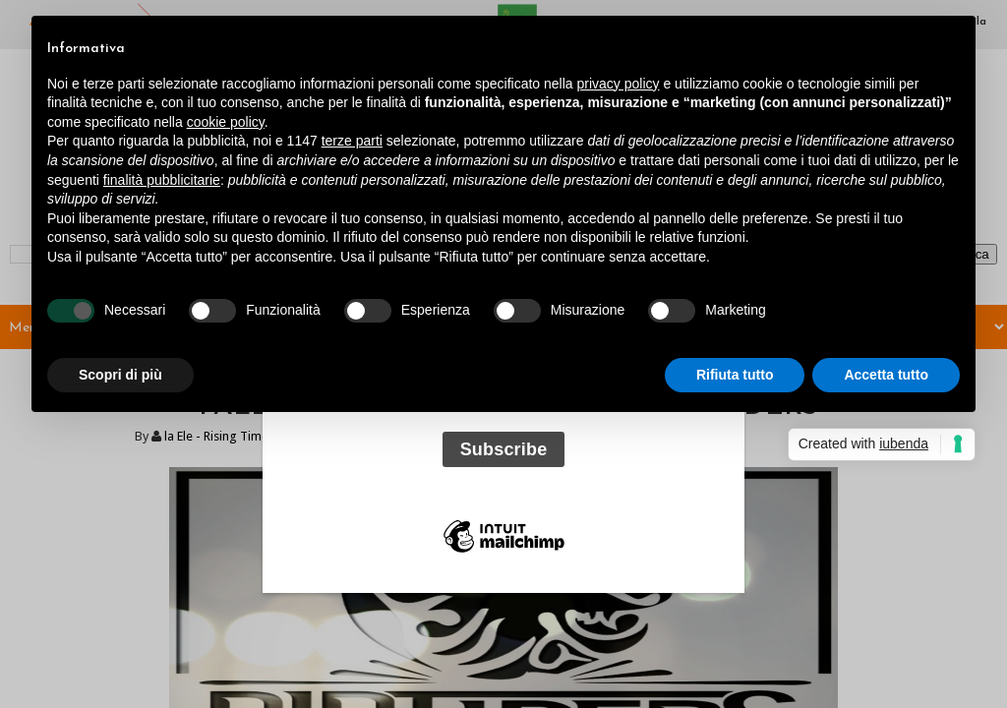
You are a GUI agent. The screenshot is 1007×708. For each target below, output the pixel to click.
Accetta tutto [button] (886, 375)
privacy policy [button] (618, 83)
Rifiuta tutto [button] (735, 375)
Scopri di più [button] (120, 375)
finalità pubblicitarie (161, 180)
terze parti (352, 140)
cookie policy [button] (226, 122)
